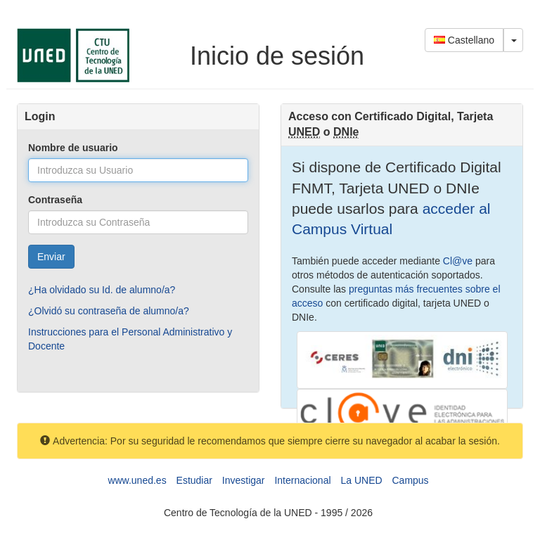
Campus (410, 480)
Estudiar (194, 480)
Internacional (302, 480)
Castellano (464, 40)
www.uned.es (137, 480)
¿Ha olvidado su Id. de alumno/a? (101, 289)
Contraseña (55, 199)
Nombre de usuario (73, 147)
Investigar (243, 480)
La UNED (361, 480)
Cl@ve (457, 261)
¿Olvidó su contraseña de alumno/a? (108, 310)
